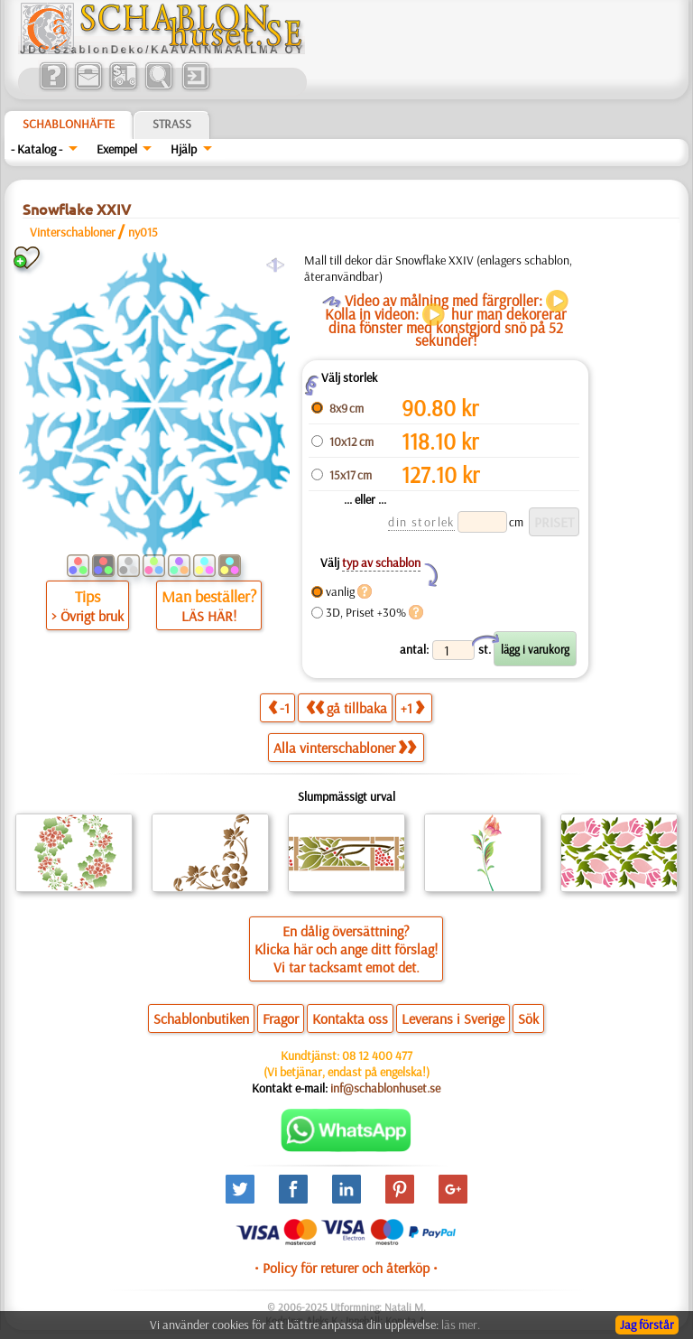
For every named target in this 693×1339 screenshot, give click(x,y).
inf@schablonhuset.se (385, 1088)
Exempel (117, 149)
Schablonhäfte (69, 124)
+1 (412, 707)
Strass (171, 124)
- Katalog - (36, 149)
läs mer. (460, 1324)
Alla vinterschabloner (344, 748)
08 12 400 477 (377, 1055)
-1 (279, 707)
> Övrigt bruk (87, 616)
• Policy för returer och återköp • (346, 1268)
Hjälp (184, 149)
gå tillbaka (346, 707)
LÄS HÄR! (208, 616)
